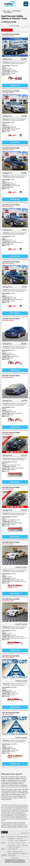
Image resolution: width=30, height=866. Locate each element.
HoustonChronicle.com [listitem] (17, 851)
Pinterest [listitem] (11, 847)
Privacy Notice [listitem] (11, 836)
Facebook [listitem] (19, 845)
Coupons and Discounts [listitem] (13, 849)
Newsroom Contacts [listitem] (20, 843)
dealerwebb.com (21, 862)
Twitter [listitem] (25, 845)
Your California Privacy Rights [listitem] (21, 836)
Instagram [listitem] (18, 847)
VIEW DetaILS (15, 85)
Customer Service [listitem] (11, 843)
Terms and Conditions (20, 861)
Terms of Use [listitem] (19, 838)
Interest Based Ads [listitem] (11, 838)
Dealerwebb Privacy (9, 861)
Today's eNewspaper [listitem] (12, 855)
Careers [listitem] (16, 840)
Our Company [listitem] (11, 840)
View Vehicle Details (8, 36)
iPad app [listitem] (9, 851)
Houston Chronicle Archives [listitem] (13, 853)
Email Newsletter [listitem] (11, 845)
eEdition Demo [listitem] (24, 853)
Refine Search (6, 30)
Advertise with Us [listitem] (23, 840)
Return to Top (24, 833)
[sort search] (15, 25)
